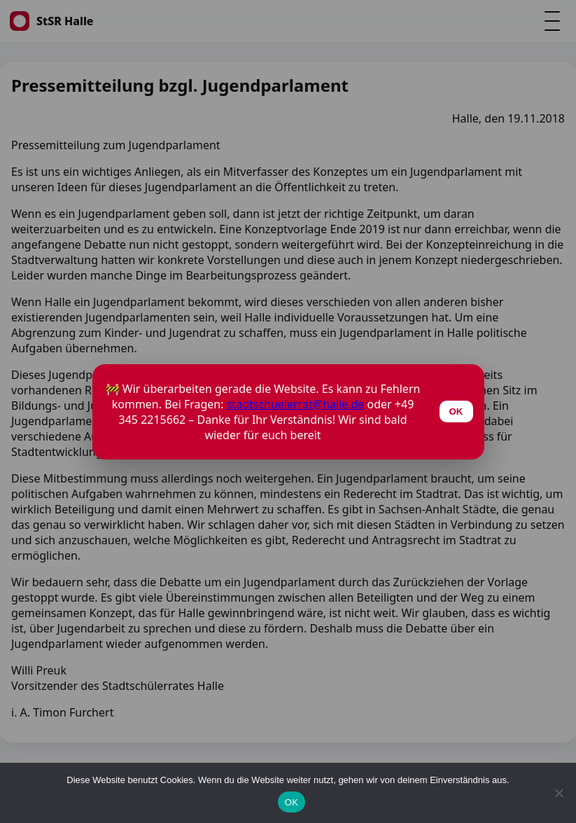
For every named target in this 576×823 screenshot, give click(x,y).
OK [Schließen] (456, 411)
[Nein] (559, 793)
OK (291, 802)
